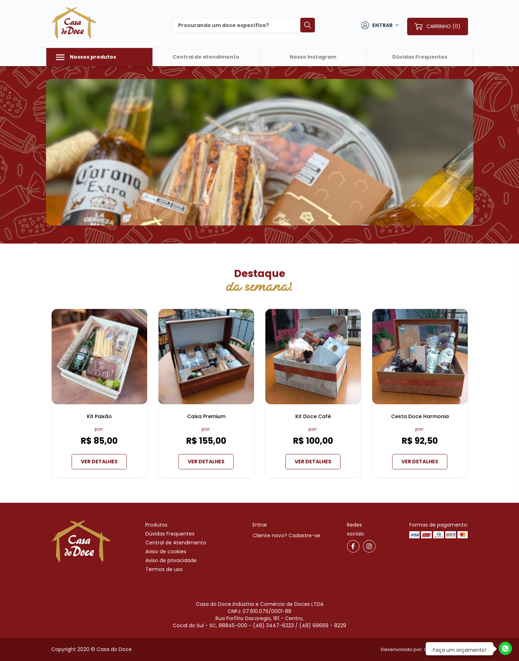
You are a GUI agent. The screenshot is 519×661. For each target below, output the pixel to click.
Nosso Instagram (313, 56)
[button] (40, 152)
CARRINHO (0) (443, 26)
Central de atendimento (205, 56)
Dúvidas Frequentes (419, 56)
